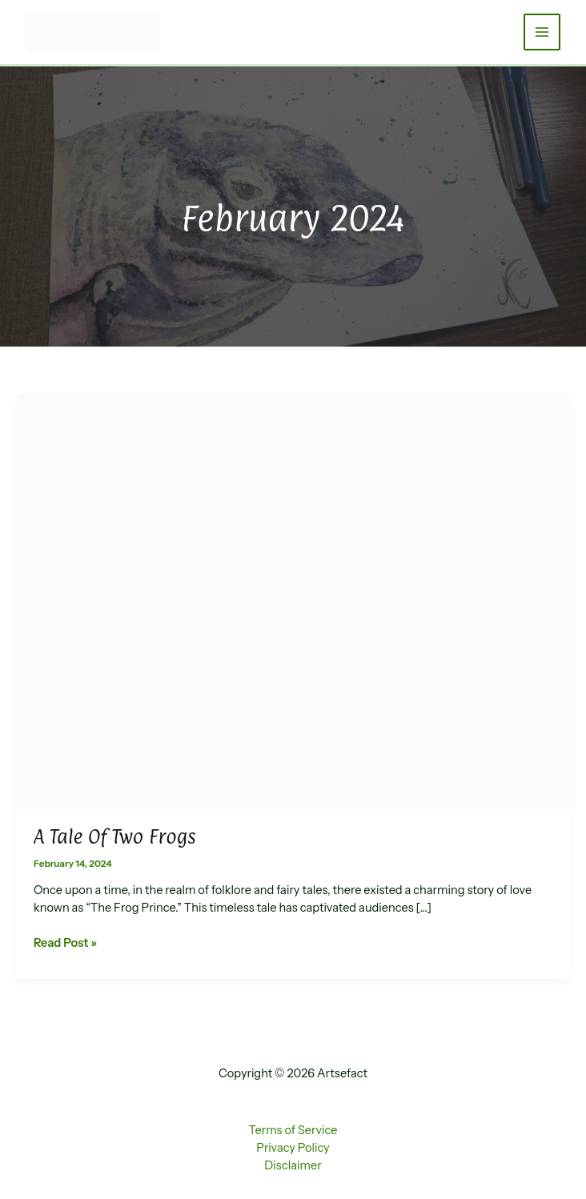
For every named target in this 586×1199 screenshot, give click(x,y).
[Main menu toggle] (542, 32)
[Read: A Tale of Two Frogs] (293, 600)
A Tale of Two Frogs (115, 836)
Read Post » (65, 943)
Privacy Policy (292, 1148)
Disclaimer (292, 1165)
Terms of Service (293, 1130)
